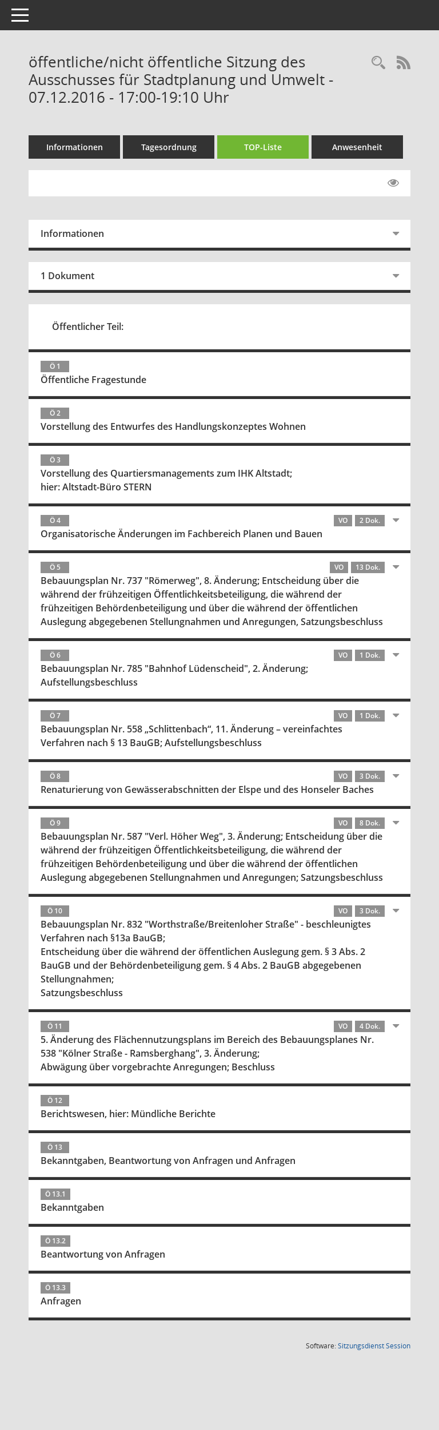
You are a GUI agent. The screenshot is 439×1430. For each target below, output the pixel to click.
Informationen (74, 147)
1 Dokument (67, 275)
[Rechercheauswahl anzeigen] (378, 63)
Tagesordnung (169, 147)
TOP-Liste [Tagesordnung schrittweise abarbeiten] (263, 147)
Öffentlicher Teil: (87, 326)
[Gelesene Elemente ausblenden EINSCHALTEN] (393, 183)
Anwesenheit (357, 147)
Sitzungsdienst (374, 1346)
